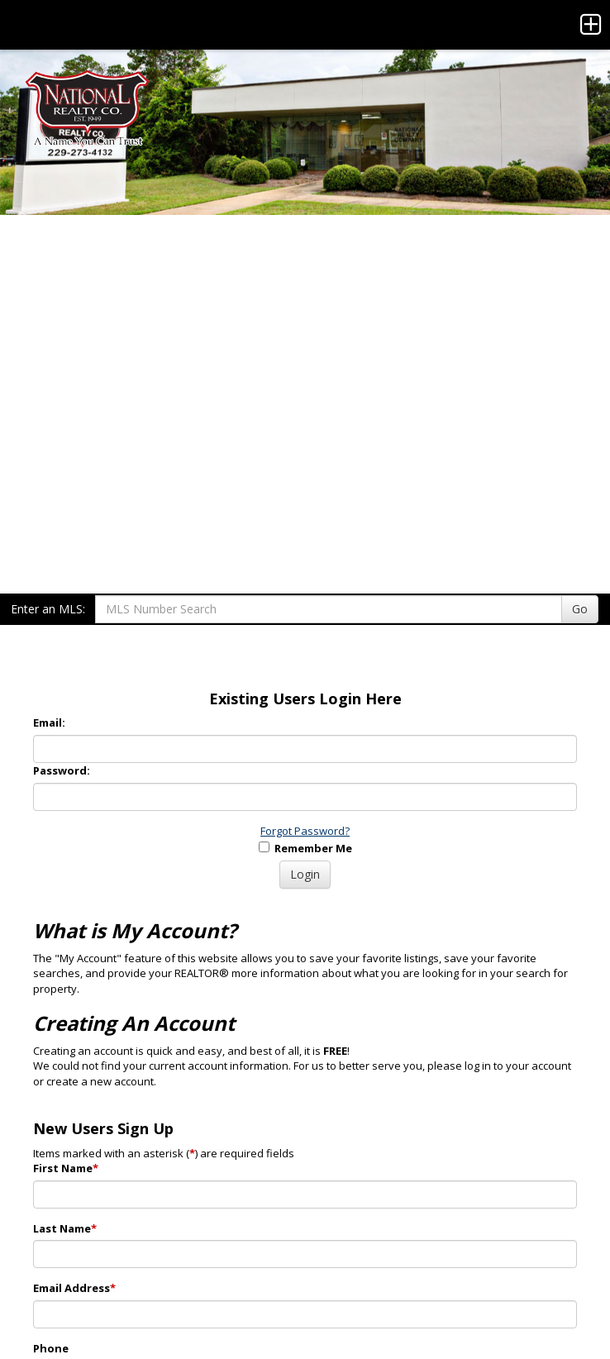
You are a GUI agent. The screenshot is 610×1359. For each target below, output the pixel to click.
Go (580, 609)
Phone (51, 1348)
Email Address (74, 1287)
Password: (61, 770)
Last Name (65, 1228)
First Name (65, 1168)
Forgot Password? (305, 830)
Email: (49, 722)
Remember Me (305, 848)
